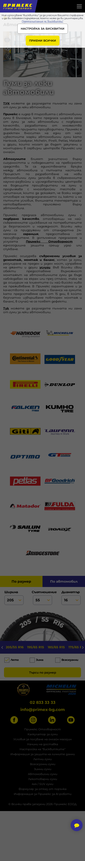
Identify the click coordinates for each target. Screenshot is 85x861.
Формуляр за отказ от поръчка (42, 789)
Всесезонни (69, 660)
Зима (39, 660)
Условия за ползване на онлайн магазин (42, 739)
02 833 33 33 (42, 702)
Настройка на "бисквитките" (42, 749)
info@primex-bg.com (42, 709)
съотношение (42, 597)
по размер (21, 581)
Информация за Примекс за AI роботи (42, 794)
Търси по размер (42, 672)
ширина (14, 597)
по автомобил (64, 581)
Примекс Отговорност (49, 241)
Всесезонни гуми (42, 764)
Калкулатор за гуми (43, 734)
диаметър (71, 597)
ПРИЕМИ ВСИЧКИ (42, 40)
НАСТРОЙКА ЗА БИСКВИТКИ (42, 28)
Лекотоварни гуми (42, 779)
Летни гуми (42, 759)
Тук (6, 308)
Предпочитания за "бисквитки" (42, 21)
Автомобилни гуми (42, 774)
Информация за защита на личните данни (42, 754)
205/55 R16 (15, 647)
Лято (15, 660)
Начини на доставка (42, 744)
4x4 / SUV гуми (42, 784)
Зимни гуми (42, 769)
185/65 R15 (56, 647)
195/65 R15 (35, 647)
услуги (45, 267)
